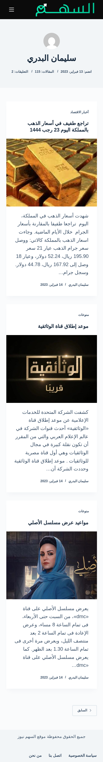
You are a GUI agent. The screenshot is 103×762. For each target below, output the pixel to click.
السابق (84, 710)
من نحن (35, 755)
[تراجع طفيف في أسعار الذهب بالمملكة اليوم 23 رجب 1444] (51, 173)
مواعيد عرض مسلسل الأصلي (58, 522)
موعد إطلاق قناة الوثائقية (63, 326)
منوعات (83, 315)
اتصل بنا (55, 755)
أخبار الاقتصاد (79, 112)
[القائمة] (11, 9)
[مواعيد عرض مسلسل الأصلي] (51, 565)
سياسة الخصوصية (82, 755)
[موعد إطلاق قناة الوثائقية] (51, 369)
